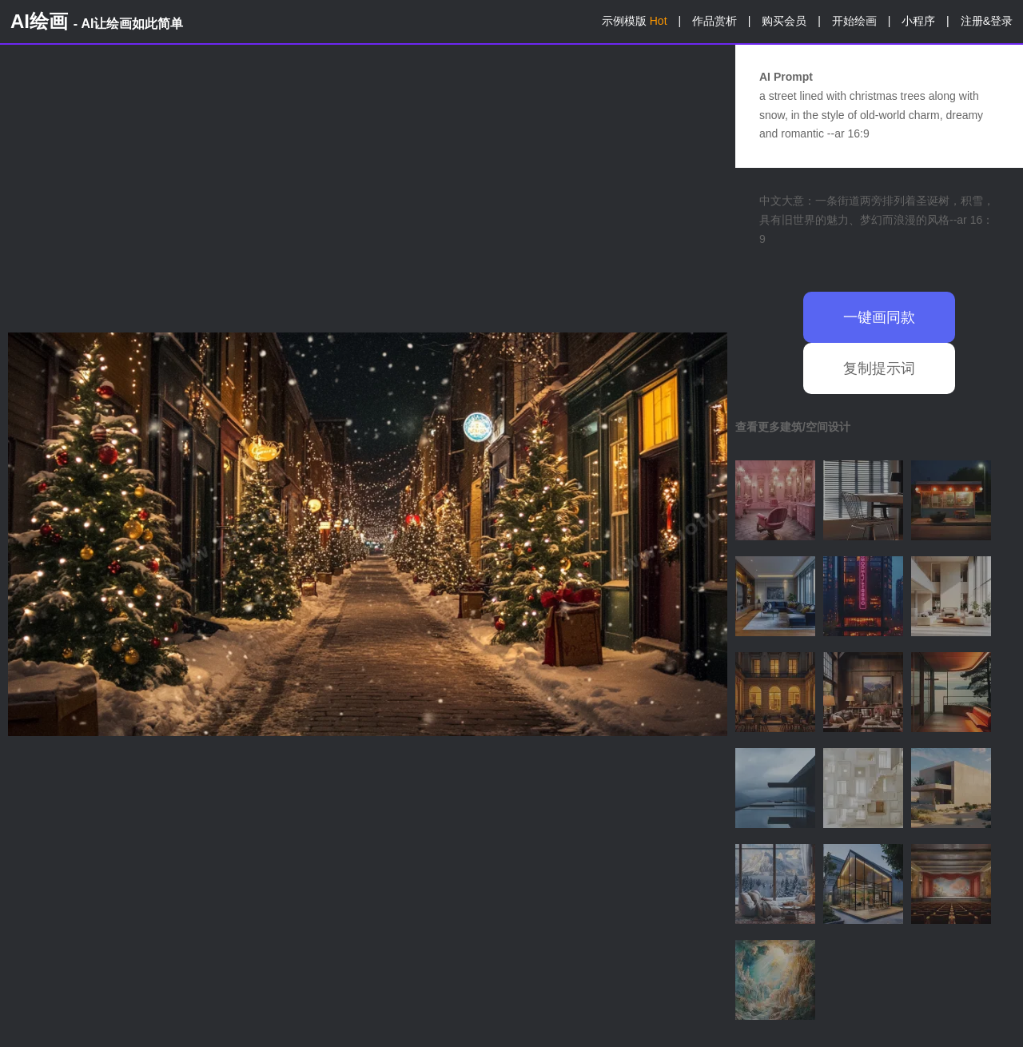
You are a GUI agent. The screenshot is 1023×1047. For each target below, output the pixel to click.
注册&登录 (987, 20)
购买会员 (784, 20)
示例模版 (634, 20)
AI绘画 (96, 21)
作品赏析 (714, 20)
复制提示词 (879, 368)
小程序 (918, 20)
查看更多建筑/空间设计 (792, 426)
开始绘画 (854, 20)
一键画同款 (879, 317)
